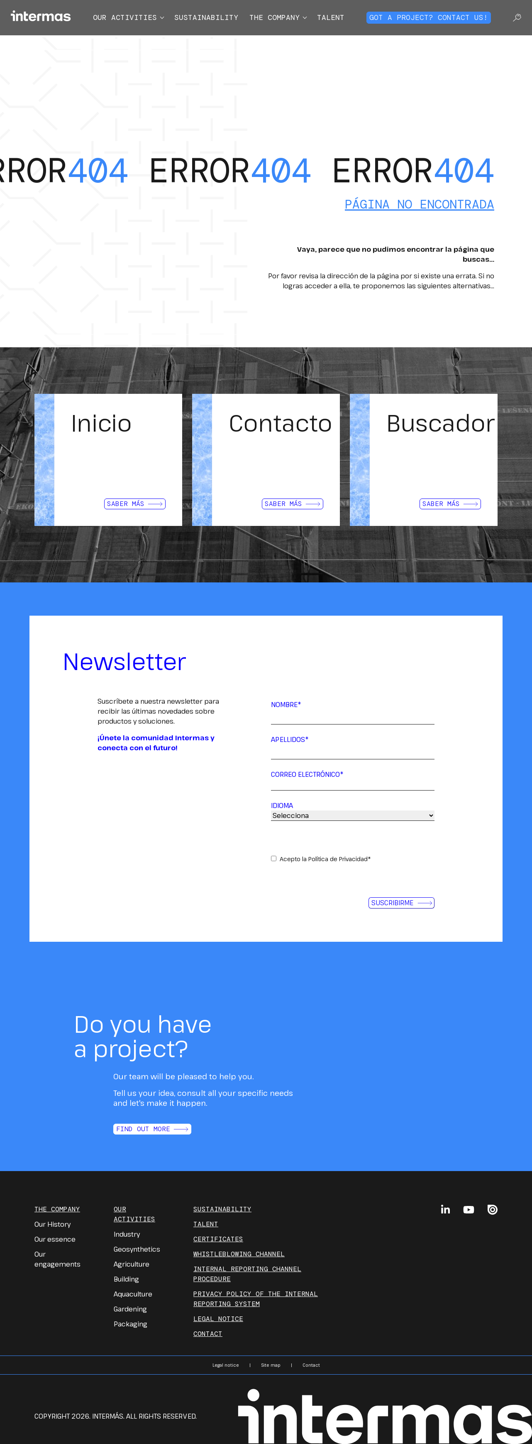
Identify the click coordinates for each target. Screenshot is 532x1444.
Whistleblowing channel (239, 1254)
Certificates (218, 1239)
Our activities (125, 17)
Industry (127, 1234)
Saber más (135, 503)
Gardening (130, 1309)
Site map (271, 1365)
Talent (330, 17)
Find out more (152, 1129)
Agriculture (131, 1264)
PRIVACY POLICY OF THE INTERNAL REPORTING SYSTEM (255, 1298)
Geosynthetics (137, 1249)
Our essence (55, 1239)
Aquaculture (133, 1294)
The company (274, 17)
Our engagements (57, 1259)
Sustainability (206, 17)
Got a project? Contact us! (428, 17)
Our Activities (134, 1214)
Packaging (130, 1324)
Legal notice (218, 1318)
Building (126, 1279)
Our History (52, 1224)
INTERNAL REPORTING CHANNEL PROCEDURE (247, 1274)
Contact (207, 1333)
